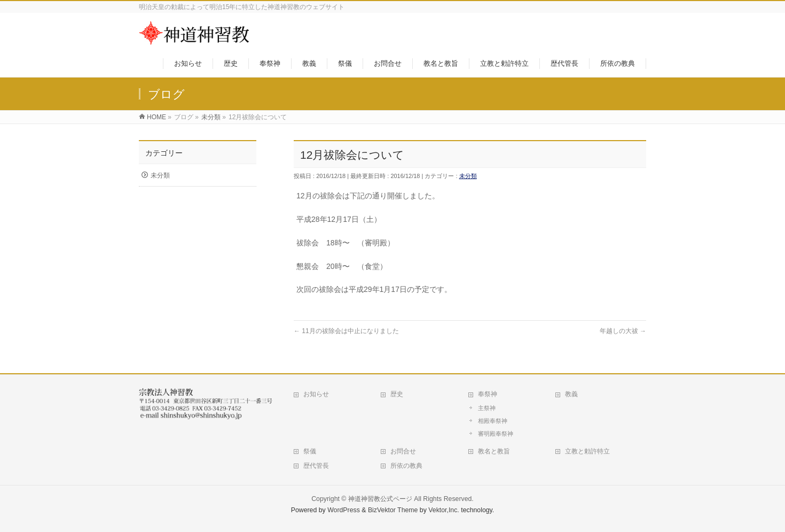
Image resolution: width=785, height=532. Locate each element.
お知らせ (316, 394)
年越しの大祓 (623, 331)
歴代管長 (316, 465)
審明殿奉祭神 (495, 433)
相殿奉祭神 (492, 421)
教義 (571, 394)
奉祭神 (487, 394)
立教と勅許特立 (587, 451)
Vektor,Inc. (443, 510)
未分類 (468, 176)
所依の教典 (406, 465)
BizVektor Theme (393, 510)
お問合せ (403, 451)
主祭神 (487, 408)
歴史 (396, 394)
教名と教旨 (494, 451)
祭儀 (309, 451)
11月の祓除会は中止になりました (346, 331)
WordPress (343, 510)
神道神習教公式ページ (380, 499)
